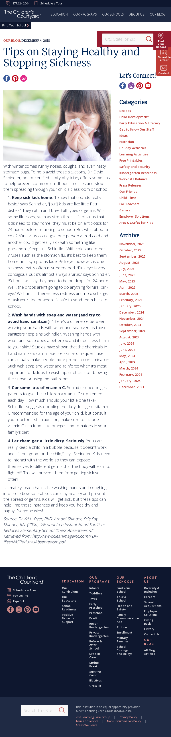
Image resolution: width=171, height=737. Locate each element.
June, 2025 (127, 275)
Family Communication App (128, 618)
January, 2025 (129, 306)
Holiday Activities (132, 148)
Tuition (122, 627)
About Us (137, 14)
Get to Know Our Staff (136, 129)
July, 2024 (126, 343)
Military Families (122, 639)
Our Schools (113, 14)
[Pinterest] (15, 78)
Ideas (123, 135)
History (149, 629)
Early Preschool (96, 605)
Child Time (127, 198)
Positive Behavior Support (68, 618)
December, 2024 (131, 312)
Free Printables (130, 160)
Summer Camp (95, 673)
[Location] (125, 39)
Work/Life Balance (133, 179)
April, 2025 (127, 287)
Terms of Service (87, 721)
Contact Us (151, 634)
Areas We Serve (87, 725)
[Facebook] (6, 78)
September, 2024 (132, 331)
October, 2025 (130, 250)
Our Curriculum (70, 589)
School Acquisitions (152, 604)
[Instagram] (131, 85)
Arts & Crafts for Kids (136, 223)
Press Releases (130, 185)
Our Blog (157, 14)
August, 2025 (129, 262)
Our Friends (128, 191)
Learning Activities (133, 154)
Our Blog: (12, 41)
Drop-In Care (94, 655)
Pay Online (20, 595)
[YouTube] (148, 85)
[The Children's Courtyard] (22, 15)
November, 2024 (131, 318)
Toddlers (95, 593)
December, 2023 (131, 387)
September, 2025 (132, 256)
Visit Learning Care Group (93, 717)
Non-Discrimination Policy (124, 721)
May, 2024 (127, 356)
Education (59, 14)
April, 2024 (127, 362)
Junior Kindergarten (99, 625)
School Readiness (69, 607)
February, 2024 (130, 374)
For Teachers (129, 204)
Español (18, 601)
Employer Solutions (134, 216)
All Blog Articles (149, 652)
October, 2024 (130, 325)
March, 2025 (128, 294)
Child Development (134, 117)
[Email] (23, 78)
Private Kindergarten (99, 634)
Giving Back (148, 621)
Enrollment (124, 632)
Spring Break (94, 664)
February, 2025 (130, 300)
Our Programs (85, 14)
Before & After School (95, 645)
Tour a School (121, 598)
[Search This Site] (44, 710)
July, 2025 (126, 269)
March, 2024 (128, 368)
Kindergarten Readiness (138, 173)
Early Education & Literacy (139, 123)
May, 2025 (127, 281)
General (125, 210)
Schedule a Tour (48, 3)
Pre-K (93, 618)
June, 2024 (127, 350)
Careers (149, 597)
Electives (95, 680)
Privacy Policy (128, 717)
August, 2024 (129, 337)
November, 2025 (131, 244)
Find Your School (14, 25)
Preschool (96, 613)
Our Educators (69, 598)
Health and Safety (124, 607)
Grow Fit (95, 685)
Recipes (125, 111)
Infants (94, 588)
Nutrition (126, 142)
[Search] (152, 39)
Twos (93, 598)
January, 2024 (129, 381)
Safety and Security (134, 167)
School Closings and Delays (124, 650)
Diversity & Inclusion (151, 589)
